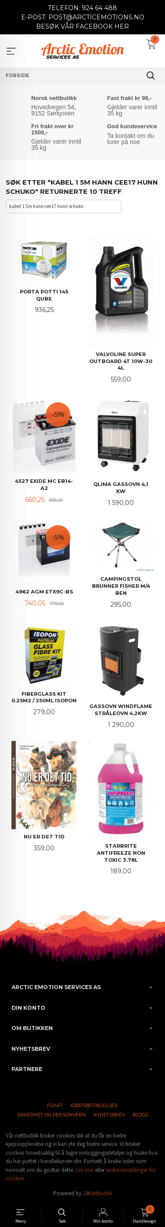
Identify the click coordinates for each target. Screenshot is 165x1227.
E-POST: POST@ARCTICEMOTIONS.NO (82, 17)
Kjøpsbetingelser (94, 1105)
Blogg (140, 1115)
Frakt (55, 1105)
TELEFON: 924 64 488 (82, 8)
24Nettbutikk (97, 1193)
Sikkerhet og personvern (51, 1115)
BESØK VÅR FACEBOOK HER (82, 26)
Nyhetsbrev (109, 1115)
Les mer (85, 1170)
